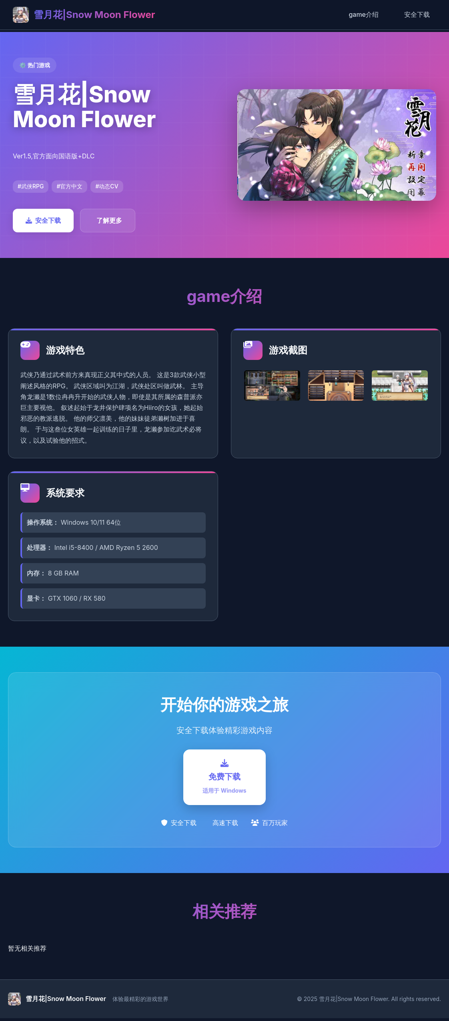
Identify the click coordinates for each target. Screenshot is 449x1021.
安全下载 (417, 14)
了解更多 (109, 220)
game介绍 (364, 14)
